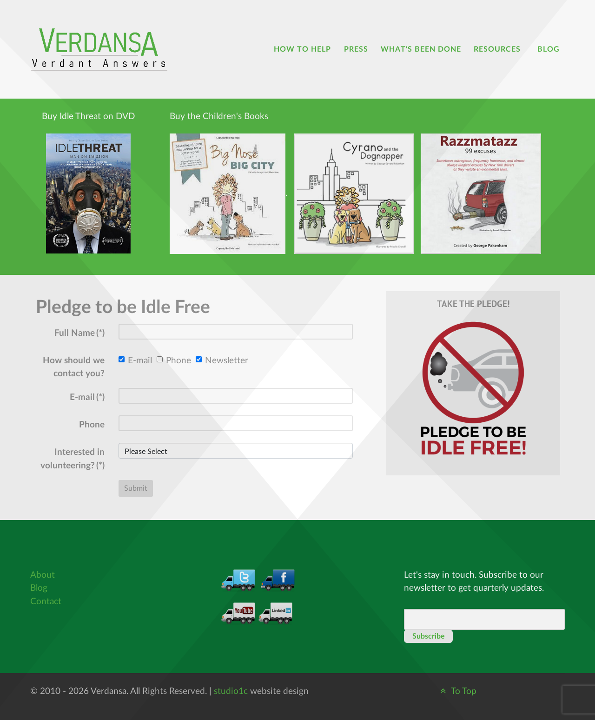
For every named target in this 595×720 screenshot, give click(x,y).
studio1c (231, 691)
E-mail (135, 360)
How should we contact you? (74, 367)
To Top (456, 691)
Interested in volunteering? (72, 459)
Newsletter (222, 360)
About (42, 575)
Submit (135, 488)
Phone (174, 360)
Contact (45, 601)
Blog (38, 588)
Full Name (79, 333)
